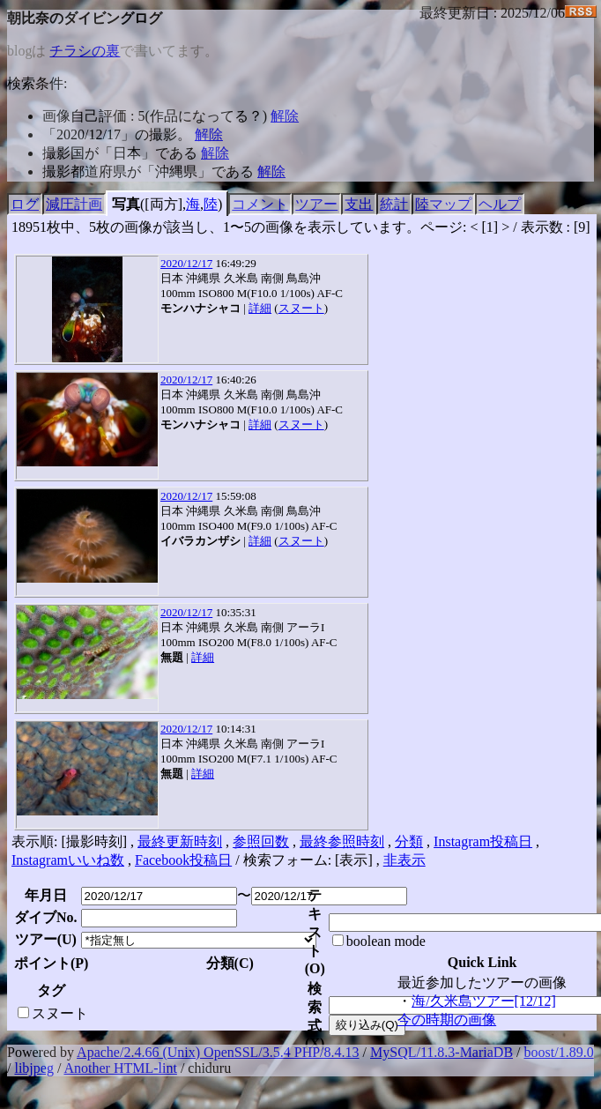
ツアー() (46, 939)
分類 (409, 841)
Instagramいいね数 (67, 859)
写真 (126, 204)
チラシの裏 (84, 50)
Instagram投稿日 (483, 841)
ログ (25, 204)
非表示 (404, 859)
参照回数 (261, 841)
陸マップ (443, 204)
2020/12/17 (186, 263)
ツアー (316, 204)
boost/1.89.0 (559, 1052)
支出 (359, 204)
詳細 (260, 308)
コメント (260, 204)
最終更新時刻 (179, 841)
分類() (230, 963)
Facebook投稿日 (183, 859)
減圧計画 (74, 204)
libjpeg (33, 1068)
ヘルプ (500, 204)
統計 (394, 204)
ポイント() (51, 963)
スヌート (301, 308)
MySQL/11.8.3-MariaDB (441, 1052)
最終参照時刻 (342, 841)
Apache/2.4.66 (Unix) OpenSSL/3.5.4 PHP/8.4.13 (218, 1052)
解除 (285, 115)
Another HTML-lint (119, 1068)
